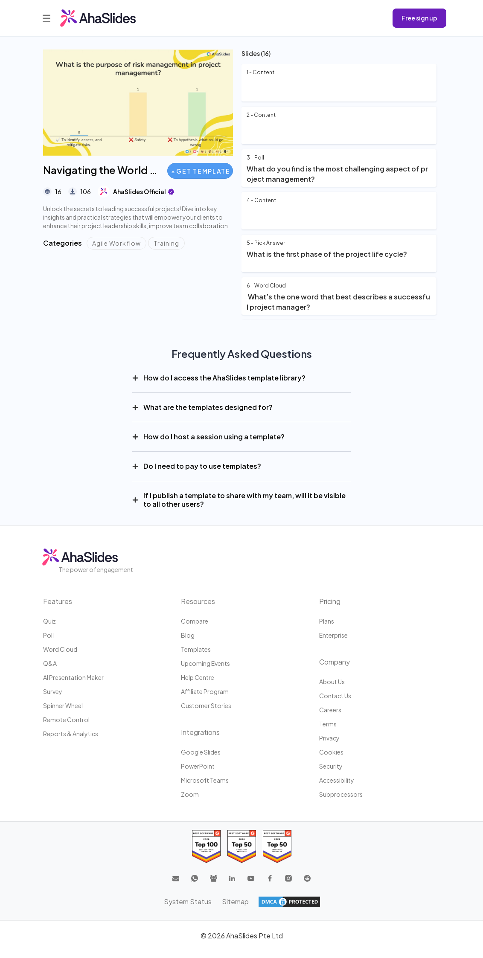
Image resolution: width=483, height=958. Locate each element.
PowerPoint (198, 766)
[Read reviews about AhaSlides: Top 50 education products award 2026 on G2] (241, 846)
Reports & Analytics (70, 733)
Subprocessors (341, 794)
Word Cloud (60, 649)
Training (166, 243)
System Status (188, 901)
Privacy (329, 738)
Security (331, 766)
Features (57, 601)
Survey (52, 691)
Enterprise (333, 635)
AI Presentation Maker (73, 677)
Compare (194, 621)
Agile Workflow (116, 243)
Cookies (331, 752)
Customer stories (206, 705)
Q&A (50, 663)
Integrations (200, 732)
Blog (188, 635)
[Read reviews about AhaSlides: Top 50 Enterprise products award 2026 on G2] (277, 846)
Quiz (49, 621)
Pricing (329, 601)
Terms (328, 724)
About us (332, 681)
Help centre (197, 677)
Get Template (201, 171)
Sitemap (235, 901)
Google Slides (201, 752)
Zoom (190, 794)
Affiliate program (205, 691)
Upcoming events (205, 663)
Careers (330, 710)
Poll (48, 635)
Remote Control (66, 719)
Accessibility (336, 780)
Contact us (335, 696)
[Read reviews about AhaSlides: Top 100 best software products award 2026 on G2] (206, 846)
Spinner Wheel (63, 705)
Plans (326, 621)
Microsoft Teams (205, 780)
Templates (196, 649)
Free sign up (419, 18)
